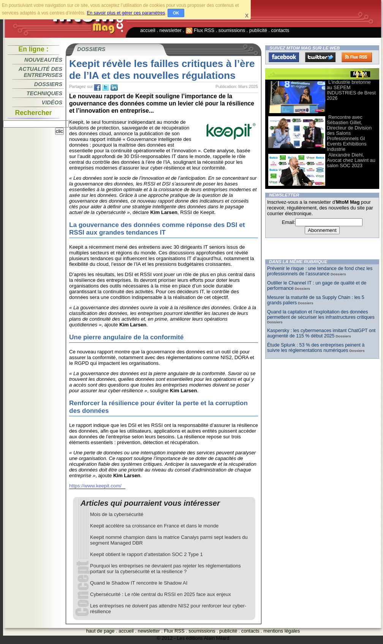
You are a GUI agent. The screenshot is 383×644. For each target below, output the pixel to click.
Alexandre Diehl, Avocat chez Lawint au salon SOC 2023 (351, 160)
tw (105, 87)
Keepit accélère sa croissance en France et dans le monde (154, 526)
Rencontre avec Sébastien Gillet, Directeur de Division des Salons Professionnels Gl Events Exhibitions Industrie (349, 133)
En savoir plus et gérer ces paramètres (126, 13)
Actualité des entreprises (40, 72)
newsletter (171, 30)
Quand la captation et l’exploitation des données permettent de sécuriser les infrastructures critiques (321, 314)
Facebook (284, 57)
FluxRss (357, 57)
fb (97, 87)
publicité (258, 30)
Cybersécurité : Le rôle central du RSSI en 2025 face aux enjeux (160, 594)
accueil (147, 30)
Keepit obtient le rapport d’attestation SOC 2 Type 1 (146, 554)
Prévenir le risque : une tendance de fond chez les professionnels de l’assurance (319, 271)
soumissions (231, 30)
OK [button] (176, 13)
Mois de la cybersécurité (116, 514)
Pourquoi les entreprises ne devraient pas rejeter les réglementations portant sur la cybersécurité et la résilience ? (165, 568)
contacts (280, 30)
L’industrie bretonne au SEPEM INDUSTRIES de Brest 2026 (351, 90)
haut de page (100, 631)
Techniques (44, 93)
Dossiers (48, 84)
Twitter (320, 57)
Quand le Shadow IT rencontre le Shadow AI (138, 583)
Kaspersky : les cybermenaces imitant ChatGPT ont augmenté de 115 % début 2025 (321, 333)
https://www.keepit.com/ (95, 486)
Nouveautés (43, 60)
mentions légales (281, 631)
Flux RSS (200, 30)
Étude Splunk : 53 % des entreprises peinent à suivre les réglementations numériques (315, 347)
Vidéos (52, 102)
